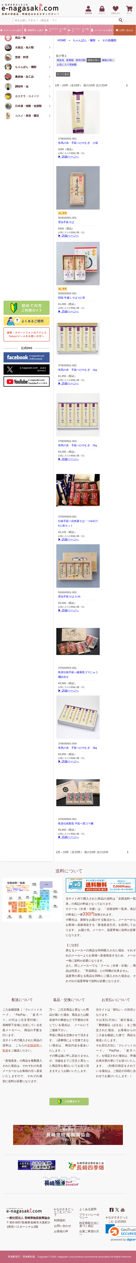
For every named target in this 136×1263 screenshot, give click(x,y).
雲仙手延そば (66, 222)
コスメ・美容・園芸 (27, 115)
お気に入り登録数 (67, 64)
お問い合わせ (124, 30)
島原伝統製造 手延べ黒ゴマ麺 (75, 823)
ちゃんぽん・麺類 (25, 66)
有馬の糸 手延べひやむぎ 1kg (77, 369)
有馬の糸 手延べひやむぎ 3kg (77, 747)
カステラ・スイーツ (27, 96)
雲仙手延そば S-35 (69, 596)
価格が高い (108, 60)
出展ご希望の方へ (89, 1233)
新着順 (70, 60)
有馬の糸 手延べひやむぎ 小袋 (78, 142)
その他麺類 (109, 40)
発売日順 (81, 60)
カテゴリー (56, 30)
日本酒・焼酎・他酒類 (28, 105)
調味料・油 (21, 86)
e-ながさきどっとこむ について (63, 1212)
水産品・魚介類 (24, 47)
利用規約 (59, 1220)
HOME (62, 40)
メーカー (102, 30)
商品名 (60, 60)
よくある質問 (87, 1209)
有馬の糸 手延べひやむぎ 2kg (77, 445)
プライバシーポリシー (89, 1216)
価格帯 (34, 30)
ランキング (79, 30)
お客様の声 (61, 1231)
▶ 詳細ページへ (68, 156)
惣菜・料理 (21, 57)
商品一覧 (20, 37)
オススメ (11, 30)
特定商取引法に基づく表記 (89, 1224)
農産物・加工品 (24, 76)
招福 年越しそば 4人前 (71, 297)
